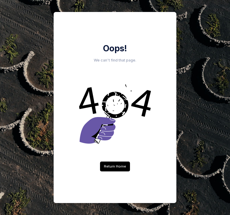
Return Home (115, 166)
